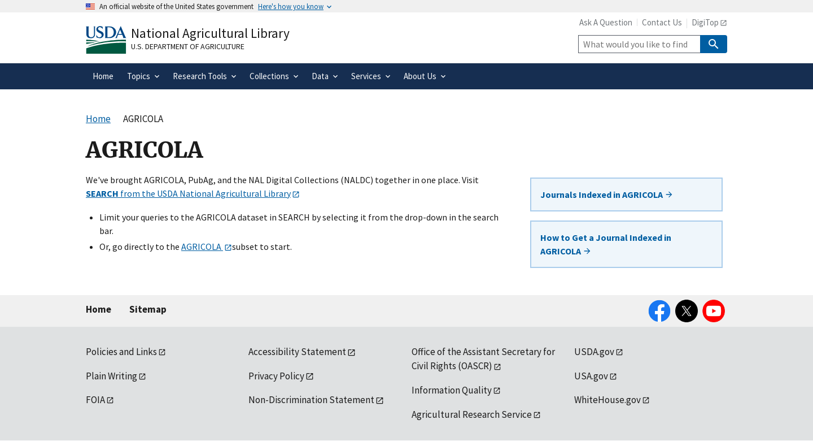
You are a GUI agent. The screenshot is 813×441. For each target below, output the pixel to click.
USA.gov (591, 376)
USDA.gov (594, 351)
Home (98, 309)
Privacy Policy (276, 376)
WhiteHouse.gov (607, 400)
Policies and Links (121, 351)
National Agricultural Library (210, 33)
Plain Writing (111, 376)
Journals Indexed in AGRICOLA (607, 194)
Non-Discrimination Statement (311, 400)
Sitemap (148, 309)
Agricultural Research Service (472, 414)
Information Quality (452, 390)
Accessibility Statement (297, 351)
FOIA (95, 400)
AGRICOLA (202, 246)
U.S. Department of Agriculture (187, 46)
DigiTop (705, 22)
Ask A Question (605, 22)
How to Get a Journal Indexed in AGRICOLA (605, 244)
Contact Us (662, 22)
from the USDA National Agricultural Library (188, 193)
